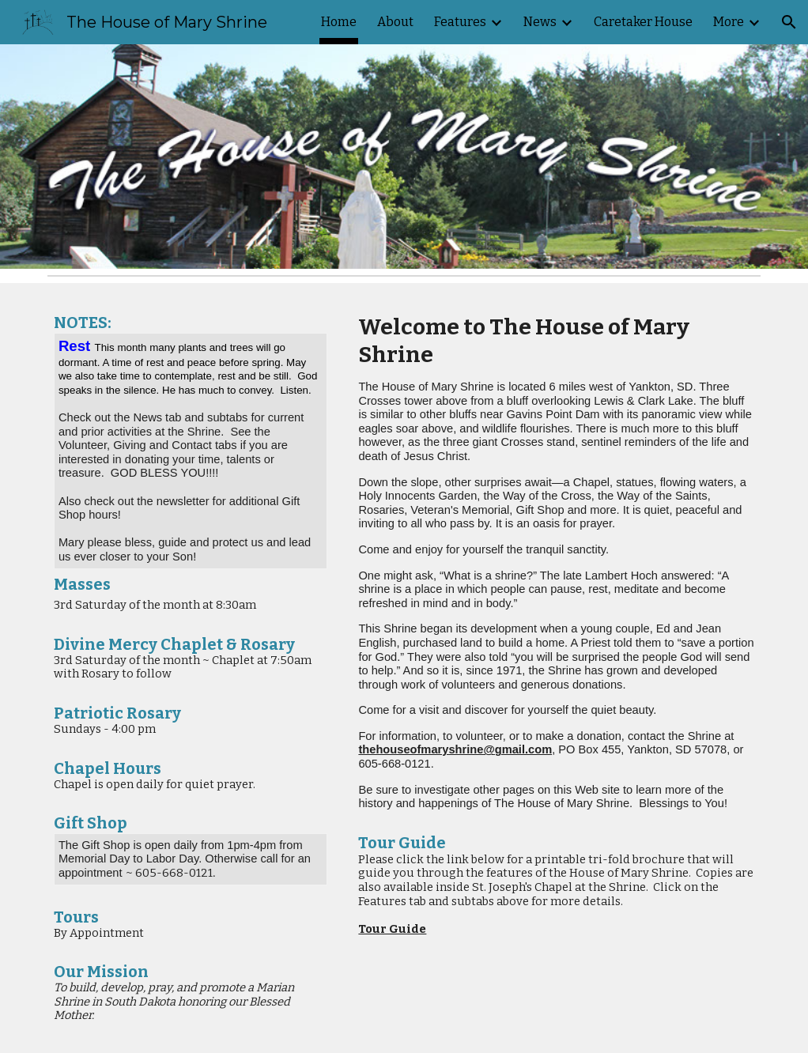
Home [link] (339, 21)
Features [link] (460, 21)
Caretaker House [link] (643, 21)
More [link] (728, 21)
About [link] (395, 21)
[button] (789, 22)
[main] (190, 463)
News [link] (540, 21)
